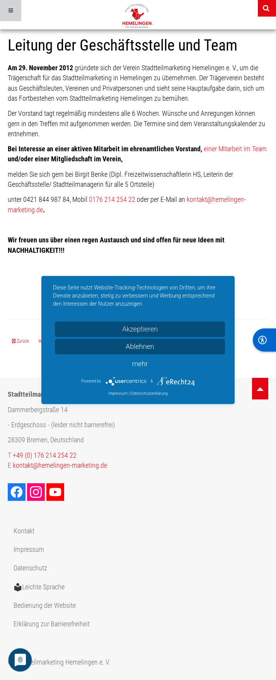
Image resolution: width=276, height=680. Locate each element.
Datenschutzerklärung (149, 393)
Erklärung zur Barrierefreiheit (52, 624)
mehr (140, 364)
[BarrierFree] (264, 340)
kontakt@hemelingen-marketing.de (60, 465)
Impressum (29, 549)
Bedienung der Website (45, 605)
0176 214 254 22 (112, 199)
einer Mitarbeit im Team (235, 149)
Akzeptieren (140, 329)
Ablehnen (140, 346)
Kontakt (24, 531)
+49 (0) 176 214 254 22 (45, 455)
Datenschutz (30, 568)
